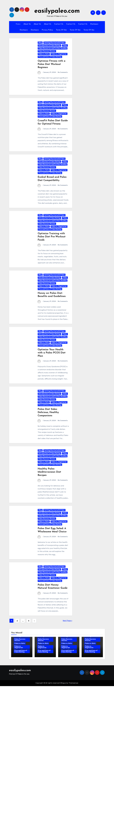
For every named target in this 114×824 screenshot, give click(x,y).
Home (18, 24)
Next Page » (67, 759)
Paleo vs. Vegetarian (46, 62)
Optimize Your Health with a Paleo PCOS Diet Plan (52, 430)
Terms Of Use (61, 30)
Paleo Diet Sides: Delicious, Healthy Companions (48, 503)
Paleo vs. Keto (44, 60)
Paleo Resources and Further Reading (50, 53)
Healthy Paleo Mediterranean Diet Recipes (49, 575)
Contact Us (58, 24)
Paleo (41, 50)
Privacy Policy (47, 30)
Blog (40, 44)
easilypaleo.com (57, 11)
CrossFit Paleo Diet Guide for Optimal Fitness (49, 145)
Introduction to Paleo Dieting (50, 47)
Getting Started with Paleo (55, 44)
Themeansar (73, 821)
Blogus (63, 821)
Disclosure (94, 24)
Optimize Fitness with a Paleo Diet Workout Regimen (52, 72)
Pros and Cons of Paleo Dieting (50, 65)
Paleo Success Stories (47, 57)
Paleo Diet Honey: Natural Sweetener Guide (49, 718)
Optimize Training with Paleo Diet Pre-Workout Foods (52, 287)
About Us (27, 24)
